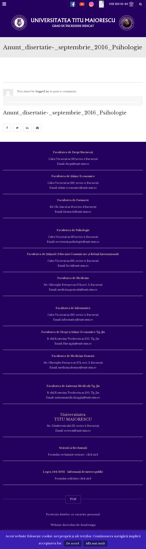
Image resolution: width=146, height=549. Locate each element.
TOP (73, 499)
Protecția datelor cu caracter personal (73, 514)
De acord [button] (72, 543)
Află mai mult (95, 543)
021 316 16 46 (121, 4)
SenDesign (88, 525)
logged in (42, 91)
